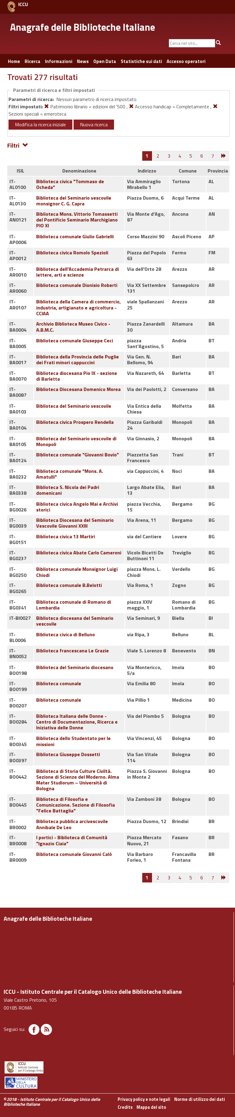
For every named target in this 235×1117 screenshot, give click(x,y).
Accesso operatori (186, 61)
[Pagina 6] (202, 156)
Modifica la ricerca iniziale (40, 124)
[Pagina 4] (180, 156)
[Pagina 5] (191, 156)
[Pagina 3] (169, 156)
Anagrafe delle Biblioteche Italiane (82, 27)
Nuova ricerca (94, 124)
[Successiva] (224, 156)
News (83, 61)
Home (14, 61)
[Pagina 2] (158, 156)
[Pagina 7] (213, 156)
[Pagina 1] (147, 155)
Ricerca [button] (32, 61)
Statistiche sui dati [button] (141, 61)
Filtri (17, 145)
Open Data (104, 61)
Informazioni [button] (58, 61)
